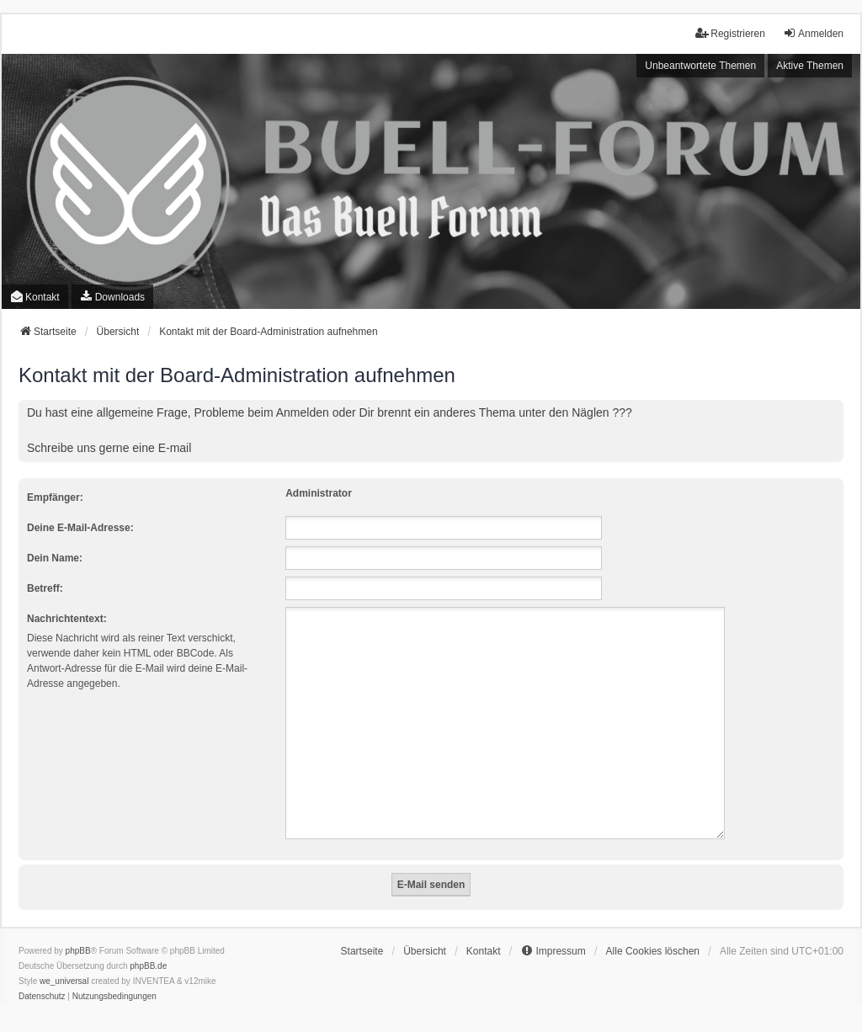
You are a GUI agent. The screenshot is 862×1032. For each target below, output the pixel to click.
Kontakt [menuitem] (35, 296)
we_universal (64, 961)
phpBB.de (148, 945)
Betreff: (45, 588)
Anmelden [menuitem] (813, 33)
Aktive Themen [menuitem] (809, 66)
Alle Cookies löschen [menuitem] (653, 931)
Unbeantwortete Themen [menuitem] (700, 66)
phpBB (78, 930)
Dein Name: (54, 558)
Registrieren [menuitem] (730, 33)
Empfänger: (55, 497)
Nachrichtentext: (67, 619)
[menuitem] (112, 297)
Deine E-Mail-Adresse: (80, 528)
